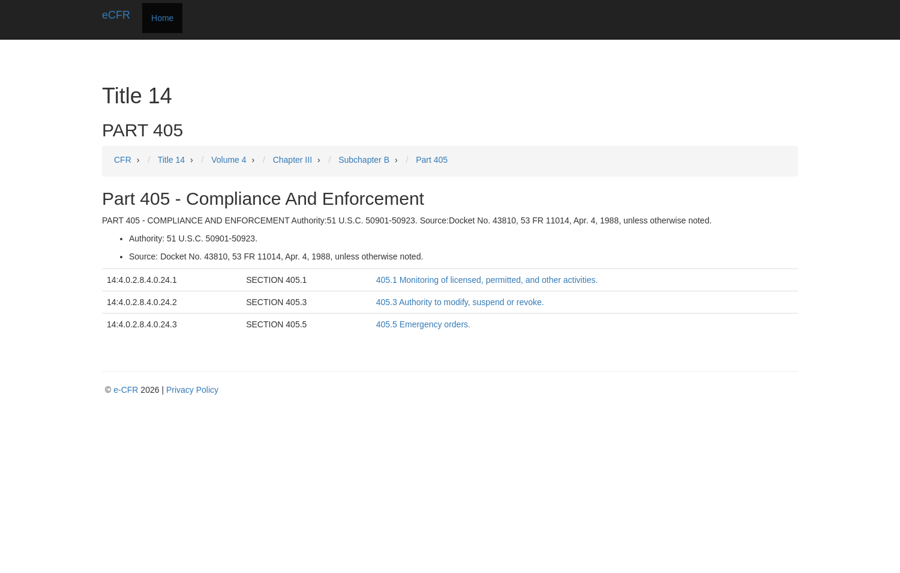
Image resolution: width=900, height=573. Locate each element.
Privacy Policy (192, 390)
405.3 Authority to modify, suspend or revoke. (460, 302)
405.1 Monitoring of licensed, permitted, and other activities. (487, 280)
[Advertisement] (453, 486)
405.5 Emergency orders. (423, 324)
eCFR (116, 15)
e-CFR (125, 390)
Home (162, 18)
